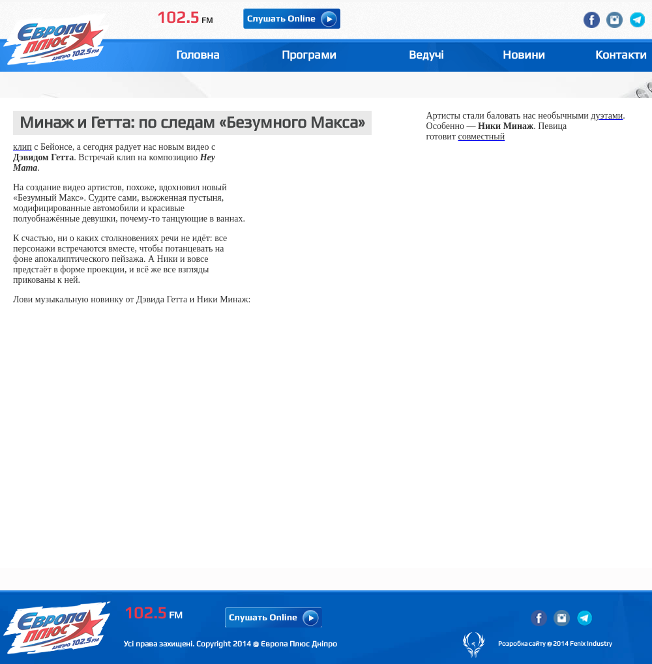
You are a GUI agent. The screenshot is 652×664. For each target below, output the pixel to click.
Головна (198, 54)
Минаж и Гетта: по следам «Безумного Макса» (192, 122)
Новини (524, 54)
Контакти (621, 54)
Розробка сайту (522, 643)
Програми (309, 54)
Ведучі (426, 54)
